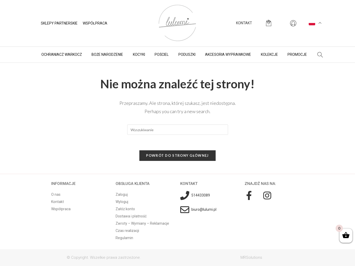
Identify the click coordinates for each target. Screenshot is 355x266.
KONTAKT (244, 23)
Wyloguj (122, 202)
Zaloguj (122, 194)
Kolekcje (269, 54)
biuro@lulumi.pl (203, 209)
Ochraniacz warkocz (61, 54)
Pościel (162, 54)
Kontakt (57, 202)
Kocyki (139, 54)
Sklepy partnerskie (59, 23)
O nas (56, 194)
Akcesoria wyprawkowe (228, 54)
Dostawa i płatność (131, 216)
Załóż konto (125, 209)
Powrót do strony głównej (177, 155)
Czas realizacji (127, 231)
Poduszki (186, 54)
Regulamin (124, 238)
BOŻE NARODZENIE (107, 54)
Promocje (297, 54)
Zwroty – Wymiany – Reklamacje (142, 223)
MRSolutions (251, 257)
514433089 (200, 195)
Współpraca (95, 23)
